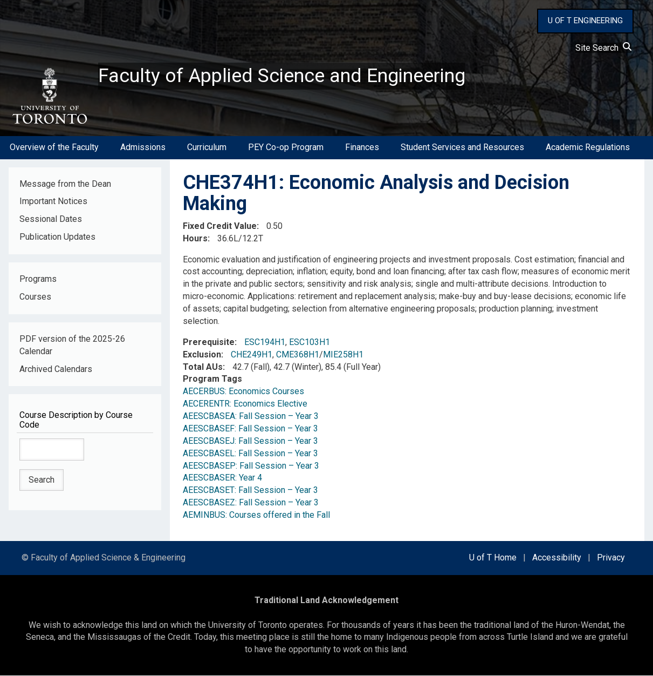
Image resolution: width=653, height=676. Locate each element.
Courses (35, 297)
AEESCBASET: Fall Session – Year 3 (250, 490)
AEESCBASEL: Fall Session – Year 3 (250, 453)
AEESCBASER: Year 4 (222, 478)
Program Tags (212, 379)
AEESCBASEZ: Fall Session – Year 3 (251, 503)
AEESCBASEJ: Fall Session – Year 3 (250, 441)
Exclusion (202, 354)
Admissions (143, 148)
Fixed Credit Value (220, 226)
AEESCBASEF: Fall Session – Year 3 (250, 429)
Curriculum (206, 148)
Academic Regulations (588, 148)
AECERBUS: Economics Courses (243, 392)
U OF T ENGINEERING (585, 20)
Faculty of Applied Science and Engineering (282, 76)
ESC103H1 (309, 342)
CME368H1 (297, 354)
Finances (362, 148)
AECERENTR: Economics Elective (245, 404)
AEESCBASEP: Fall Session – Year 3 (251, 466)
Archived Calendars (55, 369)
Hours (195, 238)
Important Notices (53, 202)
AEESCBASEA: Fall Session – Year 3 (251, 416)
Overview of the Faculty (54, 148)
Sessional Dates (50, 219)
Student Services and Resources (462, 148)
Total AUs (203, 367)
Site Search (603, 48)
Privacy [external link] (611, 558)
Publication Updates (57, 237)
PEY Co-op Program (286, 148)
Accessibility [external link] (556, 558)
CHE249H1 (251, 354)
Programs (38, 279)
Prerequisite (209, 342)
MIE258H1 (343, 354)
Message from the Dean (65, 184)
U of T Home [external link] (493, 558)
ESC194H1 (264, 342)
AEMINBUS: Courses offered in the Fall (256, 515)
